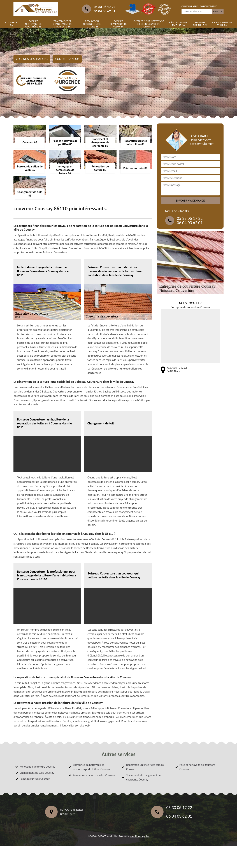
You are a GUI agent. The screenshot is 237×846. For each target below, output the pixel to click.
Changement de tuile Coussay (37, 772)
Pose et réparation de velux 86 (118, 24)
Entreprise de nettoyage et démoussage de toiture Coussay (91, 767)
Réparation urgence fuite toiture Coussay (145, 767)
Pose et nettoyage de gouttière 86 (33, 24)
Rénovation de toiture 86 (178, 24)
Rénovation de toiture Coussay (37, 766)
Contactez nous (67, 59)
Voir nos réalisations (32, 59)
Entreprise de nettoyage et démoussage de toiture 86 (148, 24)
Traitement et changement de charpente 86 (62, 24)
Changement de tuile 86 (222, 24)
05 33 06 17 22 (104, 7)
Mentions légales (139, 836)
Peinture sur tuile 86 (200, 24)
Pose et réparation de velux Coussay (94, 775)
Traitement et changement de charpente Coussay (143, 777)
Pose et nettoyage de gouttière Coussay (197, 767)
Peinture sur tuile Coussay (35, 778)
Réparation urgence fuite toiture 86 (92, 24)
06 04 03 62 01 (104, 11)
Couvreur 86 (11, 24)
